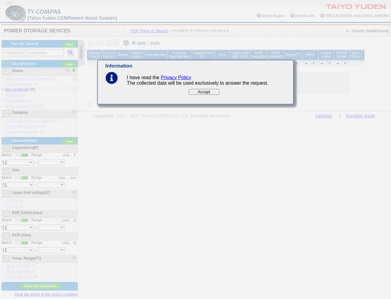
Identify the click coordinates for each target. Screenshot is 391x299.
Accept (204, 92)
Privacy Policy (176, 77)
